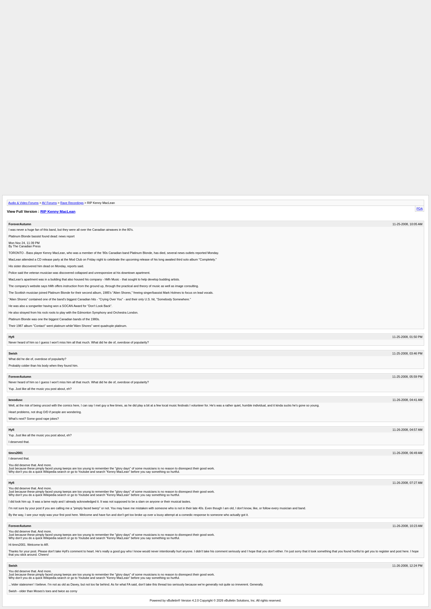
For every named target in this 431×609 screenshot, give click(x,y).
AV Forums (49, 202)
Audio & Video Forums (23, 202)
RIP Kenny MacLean (57, 211)
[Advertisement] (215, 14)
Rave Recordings (72, 202)
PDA (419, 208)
